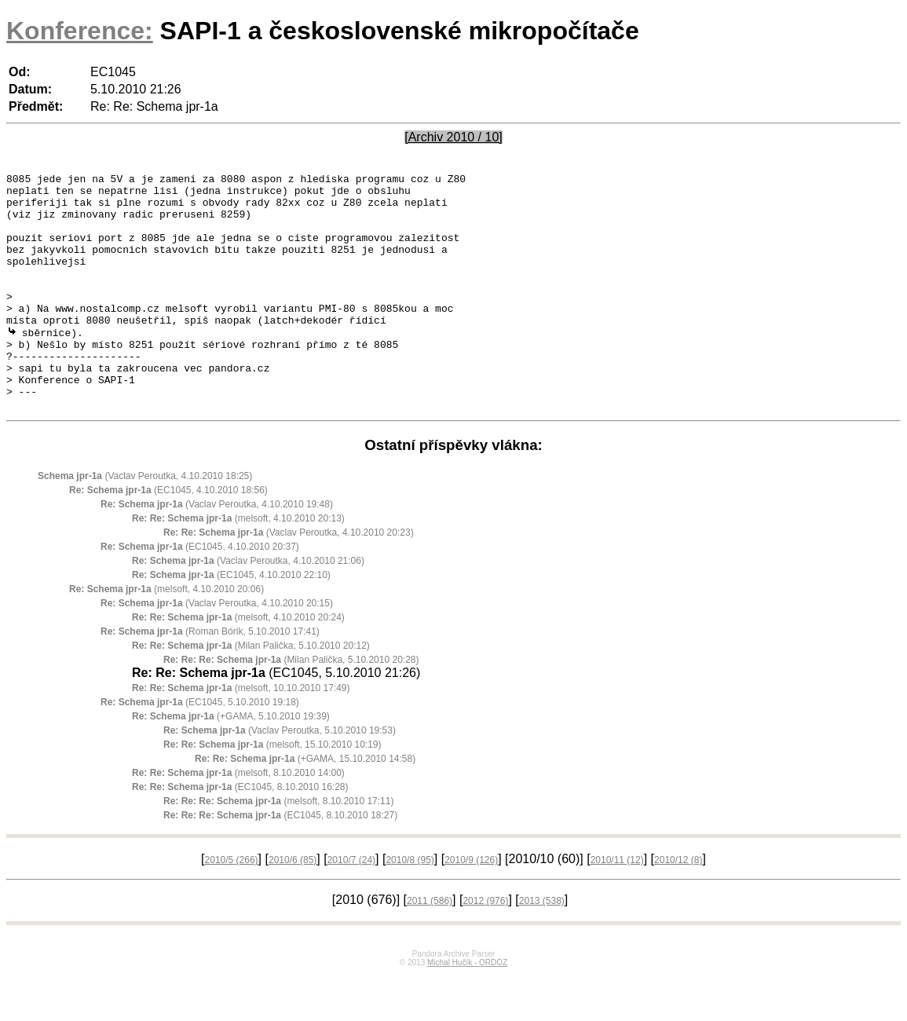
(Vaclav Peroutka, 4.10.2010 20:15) (217, 649)
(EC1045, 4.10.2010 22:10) (231, 621)
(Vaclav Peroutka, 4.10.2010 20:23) (288, 578)
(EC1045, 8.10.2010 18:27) (280, 861)
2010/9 (471, 906)
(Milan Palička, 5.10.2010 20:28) (291, 706)
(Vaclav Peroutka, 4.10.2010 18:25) (145, 522)
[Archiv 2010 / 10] (453, 137)
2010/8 (409, 906)
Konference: (79, 30)
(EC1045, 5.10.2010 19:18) (200, 748)
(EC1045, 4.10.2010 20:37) (200, 592)
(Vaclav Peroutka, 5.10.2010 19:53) (279, 776)
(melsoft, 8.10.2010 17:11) (278, 847)
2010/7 (351, 906)
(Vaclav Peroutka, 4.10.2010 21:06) (248, 607)
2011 (429, 947)
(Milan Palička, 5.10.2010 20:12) (251, 691)
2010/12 (678, 906)
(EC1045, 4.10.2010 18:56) (168, 536)
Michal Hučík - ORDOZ (467, 1009)
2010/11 (617, 906)
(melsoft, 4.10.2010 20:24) (238, 663)
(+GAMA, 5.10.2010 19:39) (231, 762)
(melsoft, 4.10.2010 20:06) (166, 635)
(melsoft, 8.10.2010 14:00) (238, 819)
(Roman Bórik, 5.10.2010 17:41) (210, 677)
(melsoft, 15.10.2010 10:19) (272, 790)
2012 (485, 947)
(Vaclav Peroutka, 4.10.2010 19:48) (217, 550)
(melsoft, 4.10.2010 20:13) (238, 564)
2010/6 (292, 906)
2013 (542, 947)
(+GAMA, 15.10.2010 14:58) (305, 805)
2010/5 (231, 906)
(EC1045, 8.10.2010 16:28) (240, 833)
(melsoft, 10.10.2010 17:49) (240, 734)
